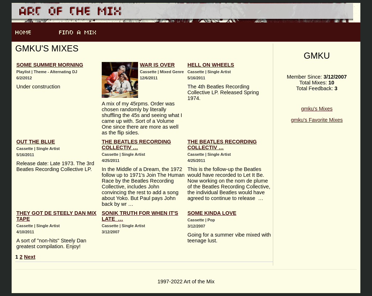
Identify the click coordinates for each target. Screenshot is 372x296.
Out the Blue (35, 142)
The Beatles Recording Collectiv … (136, 144)
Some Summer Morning (49, 65)
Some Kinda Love (211, 213)
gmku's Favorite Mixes (317, 120)
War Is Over (157, 65)
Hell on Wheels (210, 65)
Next (29, 257)
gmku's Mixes (317, 109)
